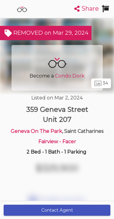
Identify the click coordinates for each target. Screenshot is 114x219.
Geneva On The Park (36, 131)
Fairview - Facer (57, 141)
